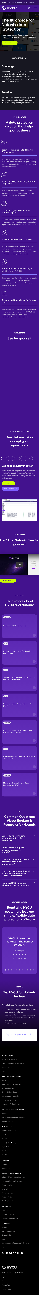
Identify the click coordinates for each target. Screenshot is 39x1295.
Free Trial (5, 1210)
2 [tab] (10, 458)
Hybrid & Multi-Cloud (9, 1092)
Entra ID (4, 1134)
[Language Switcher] (30, 8)
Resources (6, 1223)
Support (4, 1227)
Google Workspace (9, 1130)
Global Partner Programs (11, 1173)
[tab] (5, 970)
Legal (3, 1277)
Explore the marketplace (11, 1218)
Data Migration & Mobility (11, 1084)
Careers (5, 1164)
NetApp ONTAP (7, 1121)
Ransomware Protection (11, 1096)
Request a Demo (8, 1214)
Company (5, 1160)
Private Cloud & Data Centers (13, 1110)
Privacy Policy (6, 1289)
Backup (4, 1080)
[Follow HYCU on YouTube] (10, 1252)
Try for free (8, 483)
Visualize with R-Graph (10, 1060)
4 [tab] (23, 458)
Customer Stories (8, 1231)
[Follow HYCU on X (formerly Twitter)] (3, 1252)
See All (4, 1138)
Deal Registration (8, 1201)
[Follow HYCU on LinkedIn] (7, 1252)
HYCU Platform (7, 1056)
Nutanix (4, 1114)
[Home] (9, 8)
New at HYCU (6, 1235)
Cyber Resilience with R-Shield (13, 1064)
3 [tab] (17, 458)
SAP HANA (5, 1147)
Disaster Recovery (8, 1088)
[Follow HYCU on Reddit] (22, 1252)
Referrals (5, 1189)
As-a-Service (7, 1126)
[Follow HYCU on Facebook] (14, 1252)
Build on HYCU (7, 1067)
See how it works (10, 489)
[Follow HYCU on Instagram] (18, 1252)
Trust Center (6, 1281)
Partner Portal (7, 1197)
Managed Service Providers (12, 1181)
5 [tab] (30, 458)
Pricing (4, 1071)
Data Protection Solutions (11, 1076)
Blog (3, 1239)
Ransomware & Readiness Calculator (15, 1243)
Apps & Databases (9, 1143)
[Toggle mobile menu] (35, 8)
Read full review (19, 959)
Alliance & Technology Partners (13, 1177)
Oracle (4, 1151)
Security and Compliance (11, 1100)
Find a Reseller (7, 1185)
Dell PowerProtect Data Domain (13, 1117)
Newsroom (5, 1168)
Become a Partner (8, 1193)
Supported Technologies (11, 1104)
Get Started (6, 1207)
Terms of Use (6, 1285)
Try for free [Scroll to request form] (9, 43)
